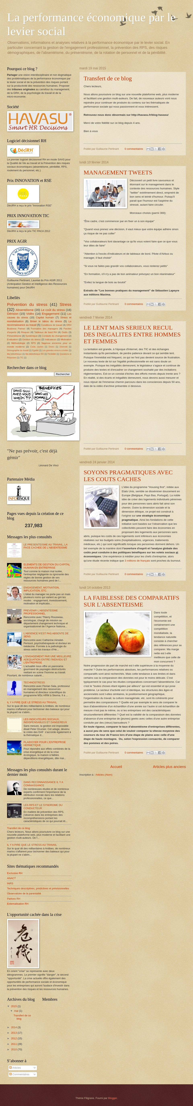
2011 (14, 1044)
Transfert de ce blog (108, 78)
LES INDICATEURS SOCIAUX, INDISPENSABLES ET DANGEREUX (45, 721)
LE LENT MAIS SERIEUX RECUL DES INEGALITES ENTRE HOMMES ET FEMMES (132, 334)
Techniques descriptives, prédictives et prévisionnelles (38, 888)
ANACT (11, 878)
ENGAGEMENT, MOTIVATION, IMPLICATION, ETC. (42, 589)
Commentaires (19, 1074)
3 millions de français (137, 560)
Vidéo (30, 313)
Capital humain (45, 317)
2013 (14, 1032)
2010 (14, 1049)
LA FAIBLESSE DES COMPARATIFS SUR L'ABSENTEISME (131, 601)
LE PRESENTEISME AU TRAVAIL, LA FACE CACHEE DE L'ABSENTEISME (45, 546)
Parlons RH (13, 898)
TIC (22, 358)
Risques (25, 332)
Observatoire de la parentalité (24, 893)
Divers (51, 347)
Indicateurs (50, 339)
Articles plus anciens (169, 767)
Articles (15, 1067)
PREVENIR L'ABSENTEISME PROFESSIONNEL (41, 612)
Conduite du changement (55, 336)
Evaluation (12, 339)
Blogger (112, 1098)
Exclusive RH (15, 873)
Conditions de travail (51, 325)
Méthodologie (18, 343)
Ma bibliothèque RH (35, 354)
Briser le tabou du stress (46, 321)
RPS (33, 343)
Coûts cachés (36, 347)
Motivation (66, 339)
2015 (14, 1006)
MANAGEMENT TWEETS (118, 172)
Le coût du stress (53, 310)
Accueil (116, 767)
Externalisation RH (18, 903)
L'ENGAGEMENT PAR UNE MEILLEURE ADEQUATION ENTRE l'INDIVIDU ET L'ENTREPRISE (47, 659)
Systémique (32, 336)
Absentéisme (25, 310)
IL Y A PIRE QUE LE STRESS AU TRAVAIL (32, 702)
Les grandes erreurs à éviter (55, 350)
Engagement (51, 313)
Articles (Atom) (103, 774)
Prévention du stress (27, 304)
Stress (65, 304)
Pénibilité (51, 354)
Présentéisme (14, 336)
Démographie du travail (18, 350)
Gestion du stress (31, 339)
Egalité (35, 350)
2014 (14, 1027)
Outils (65, 332)
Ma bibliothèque (14, 354)
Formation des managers (44, 328)
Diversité (64, 347)
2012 (14, 1038)
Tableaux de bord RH (45, 332)
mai (16, 1010)
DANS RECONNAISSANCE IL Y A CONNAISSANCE (43, 784)
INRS (10, 883)
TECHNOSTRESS (34, 682)
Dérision (12, 313)
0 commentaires (134, 148)
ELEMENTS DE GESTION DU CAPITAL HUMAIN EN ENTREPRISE (47, 566)
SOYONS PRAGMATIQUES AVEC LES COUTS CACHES (128, 475)
